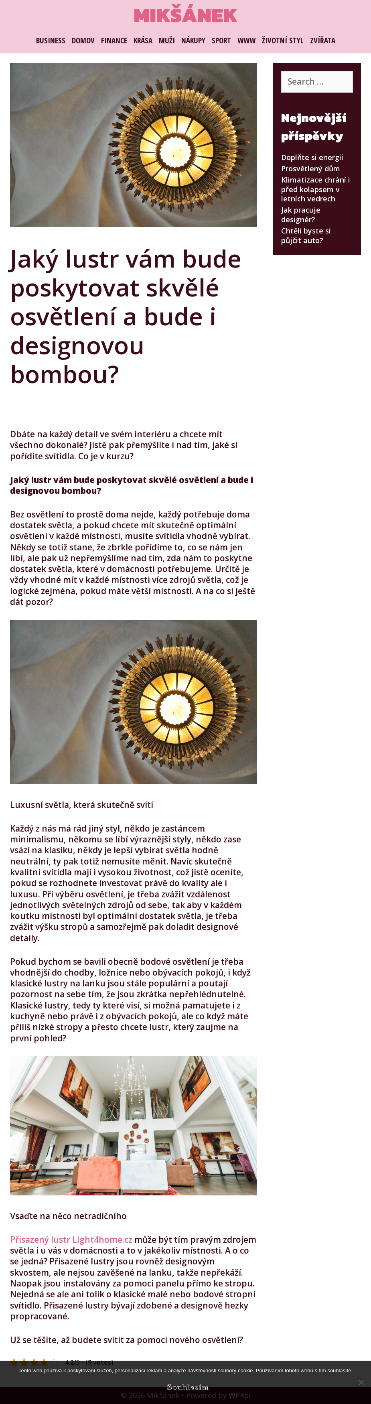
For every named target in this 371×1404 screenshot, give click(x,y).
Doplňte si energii (312, 157)
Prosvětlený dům (310, 168)
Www (246, 40)
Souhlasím (188, 1387)
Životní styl (283, 40)
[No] (361, 1382)
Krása (143, 40)
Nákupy (193, 40)
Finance (114, 40)
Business (50, 40)
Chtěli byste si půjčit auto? (306, 235)
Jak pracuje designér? (300, 214)
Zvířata (322, 40)
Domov (83, 40)
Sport (221, 40)
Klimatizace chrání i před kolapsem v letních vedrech (315, 189)
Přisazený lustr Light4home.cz (71, 1239)
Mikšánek (185, 15)
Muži (167, 40)
